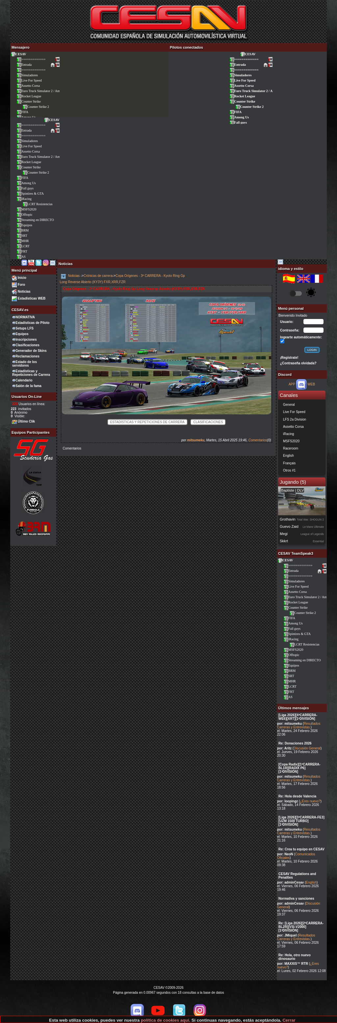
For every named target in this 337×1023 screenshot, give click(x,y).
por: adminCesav (290, 882)
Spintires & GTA (30, 193)
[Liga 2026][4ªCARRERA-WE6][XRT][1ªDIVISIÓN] (297, 716)
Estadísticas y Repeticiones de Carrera (31, 373)
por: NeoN (285, 854)
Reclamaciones (27, 356)
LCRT (23, 246)
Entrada (24, 64)
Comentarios (257, 440)
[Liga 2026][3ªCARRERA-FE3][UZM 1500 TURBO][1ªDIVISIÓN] (301, 821)
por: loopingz (287, 801)
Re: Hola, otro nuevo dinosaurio (294, 957)
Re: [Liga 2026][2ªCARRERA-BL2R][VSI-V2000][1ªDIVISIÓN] (301, 926)
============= (30, 59)
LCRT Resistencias (37, 204)
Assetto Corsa (28, 85)
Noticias (24, 291)
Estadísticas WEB (31, 298)
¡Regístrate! (289, 357)
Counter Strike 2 (35, 107)
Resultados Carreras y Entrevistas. (298, 725)
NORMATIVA (25, 317)
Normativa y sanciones (296, 898)
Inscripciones (26, 339)
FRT (21, 251)
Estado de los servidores (24, 363)
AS (21, 256)
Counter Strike (28, 101)
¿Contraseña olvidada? (298, 363)
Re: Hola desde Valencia (297, 796)
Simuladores (27, 75)
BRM (22, 230)
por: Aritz (284, 748)
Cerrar (288, 1020)
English (311, 882)
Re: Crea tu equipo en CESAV (301, 849)
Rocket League (28, 96)
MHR (22, 241)
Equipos (24, 225)
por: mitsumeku (289, 723)
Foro (21, 284)
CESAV (18, 54)
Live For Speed (29, 80)
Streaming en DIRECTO (35, 220)
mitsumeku (195, 440)
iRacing (24, 199)
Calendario (24, 380)
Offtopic (24, 214)
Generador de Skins (30, 351)
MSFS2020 (26, 209)
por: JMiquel (287, 935)
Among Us (239, 117)
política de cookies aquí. (165, 1020)
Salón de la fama (28, 386)
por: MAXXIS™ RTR (292, 963)
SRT (21, 235)
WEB (311, 384)
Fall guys (238, 122)
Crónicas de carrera (98, 276)
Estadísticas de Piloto (32, 323)
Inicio (22, 278)
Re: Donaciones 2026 (295, 743)
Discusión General (307, 748)
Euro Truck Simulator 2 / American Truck (46, 91)
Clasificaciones (27, 345)
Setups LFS (24, 328)
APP (292, 384)
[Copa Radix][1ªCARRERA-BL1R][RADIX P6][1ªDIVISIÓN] (299, 768)
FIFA (22, 112)
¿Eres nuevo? (310, 801)
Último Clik (26, 421)
